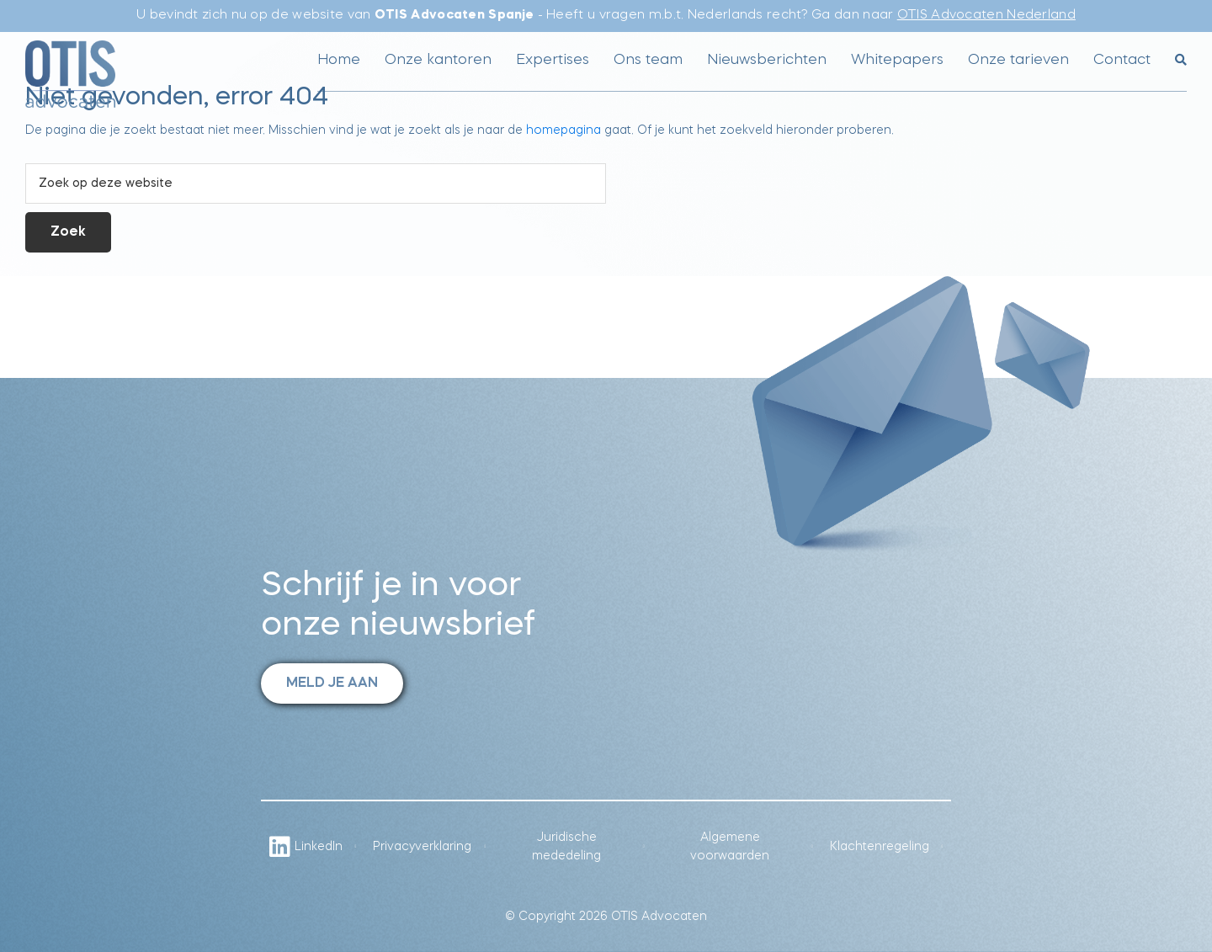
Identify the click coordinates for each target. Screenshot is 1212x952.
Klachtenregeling (879, 847)
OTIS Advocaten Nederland (986, 15)
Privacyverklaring (422, 847)
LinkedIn (306, 847)
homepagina (563, 130)
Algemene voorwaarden (729, 847)
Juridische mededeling (566, 847)
